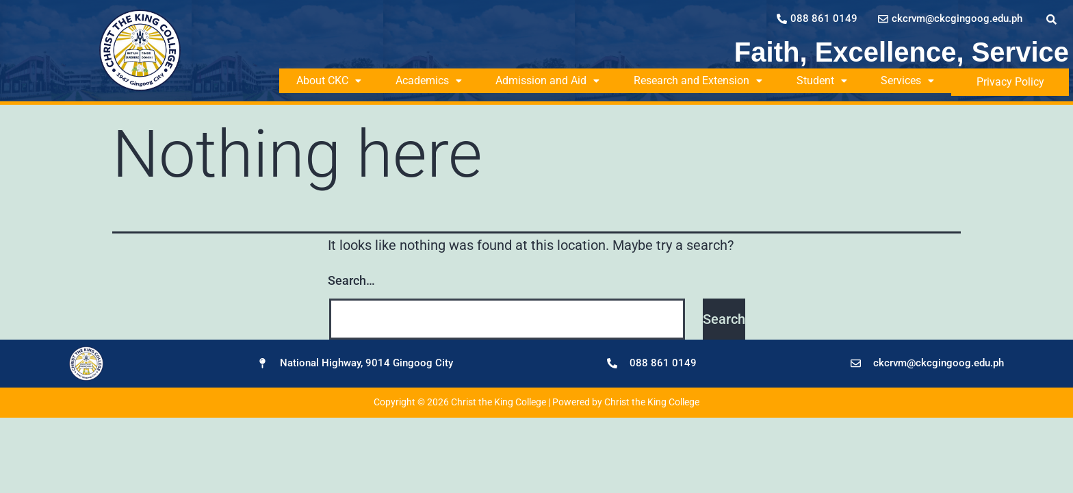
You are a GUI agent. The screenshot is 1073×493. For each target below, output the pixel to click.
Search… (351, 278)
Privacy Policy (1018, 81)
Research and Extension (708, 80)
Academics (433, 80)
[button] (330, 80)
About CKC (330, 80)
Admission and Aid (555, 80)
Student (834, 80)
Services (923, 80)
